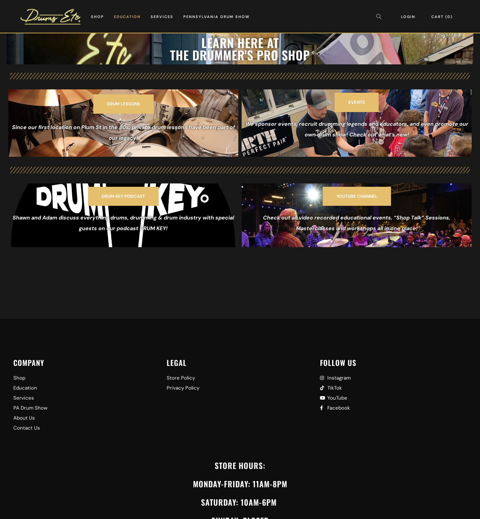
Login (408, 16)
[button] (123, 104)
